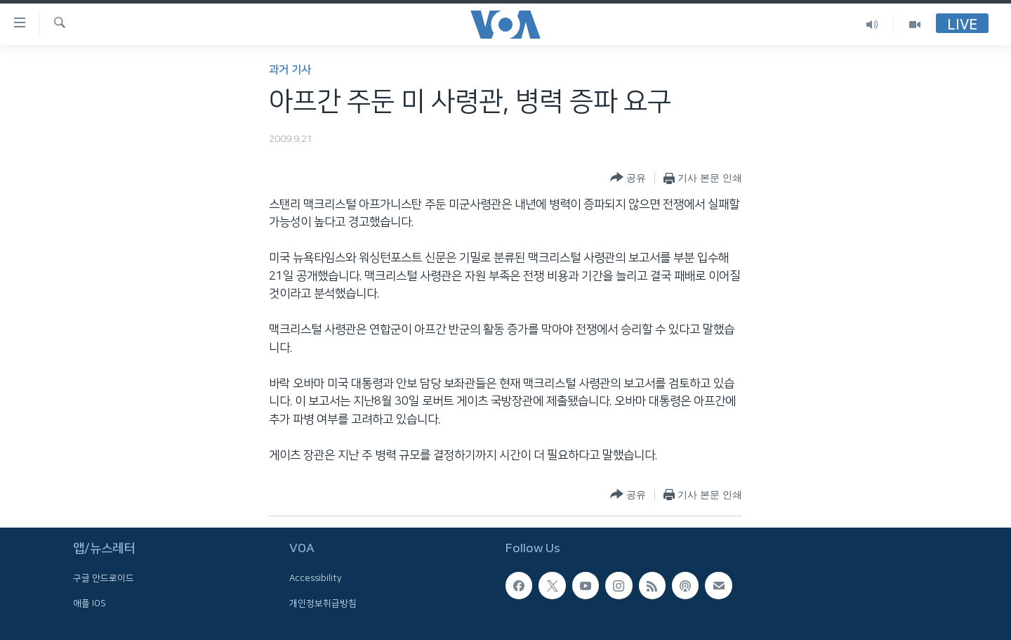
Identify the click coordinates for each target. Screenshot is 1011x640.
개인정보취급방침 (323, 603)
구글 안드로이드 (103, 578)
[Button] (628, 178)
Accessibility (315, 578)
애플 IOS (89, 603)
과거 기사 (290, 70)
